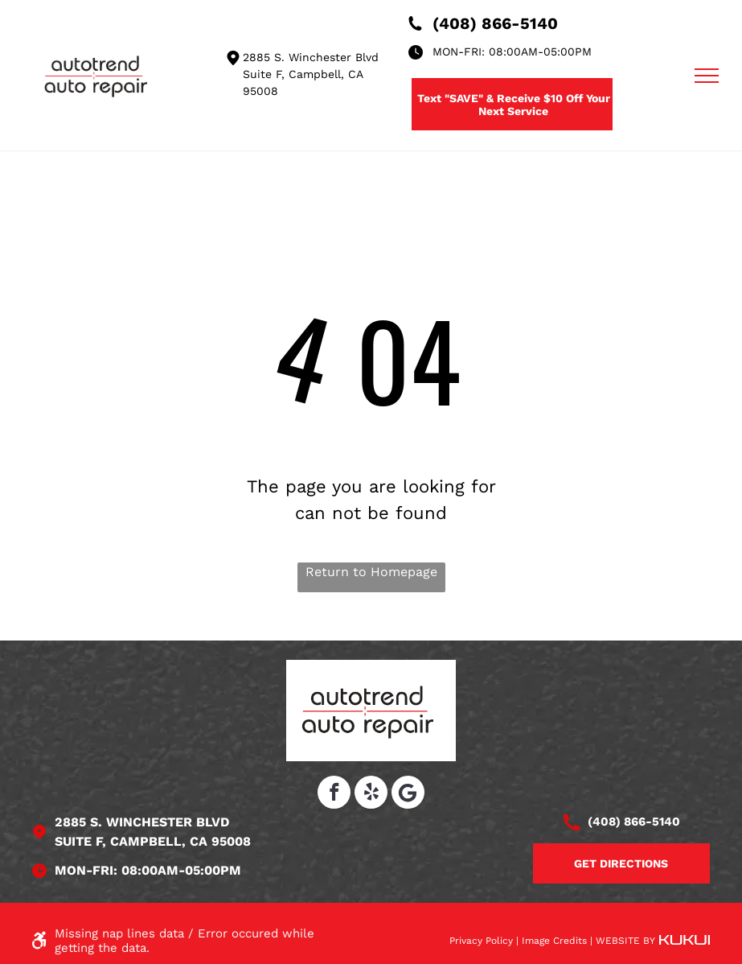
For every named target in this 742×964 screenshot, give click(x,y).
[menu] (707, 76)
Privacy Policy (481, 940)
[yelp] (371, 794)
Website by (625, 940)
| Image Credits (551, 940)
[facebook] (334, 794)
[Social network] (407, 794)
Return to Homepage (371, 571)
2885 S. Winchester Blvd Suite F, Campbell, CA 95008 (311, 74)
